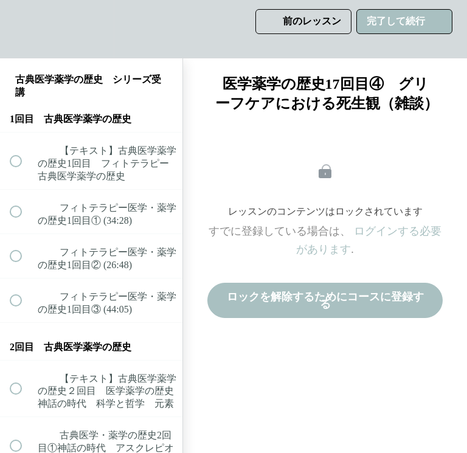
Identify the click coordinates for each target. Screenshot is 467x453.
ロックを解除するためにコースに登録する (325, 300)
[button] (22, 29)
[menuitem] (91, 29)
